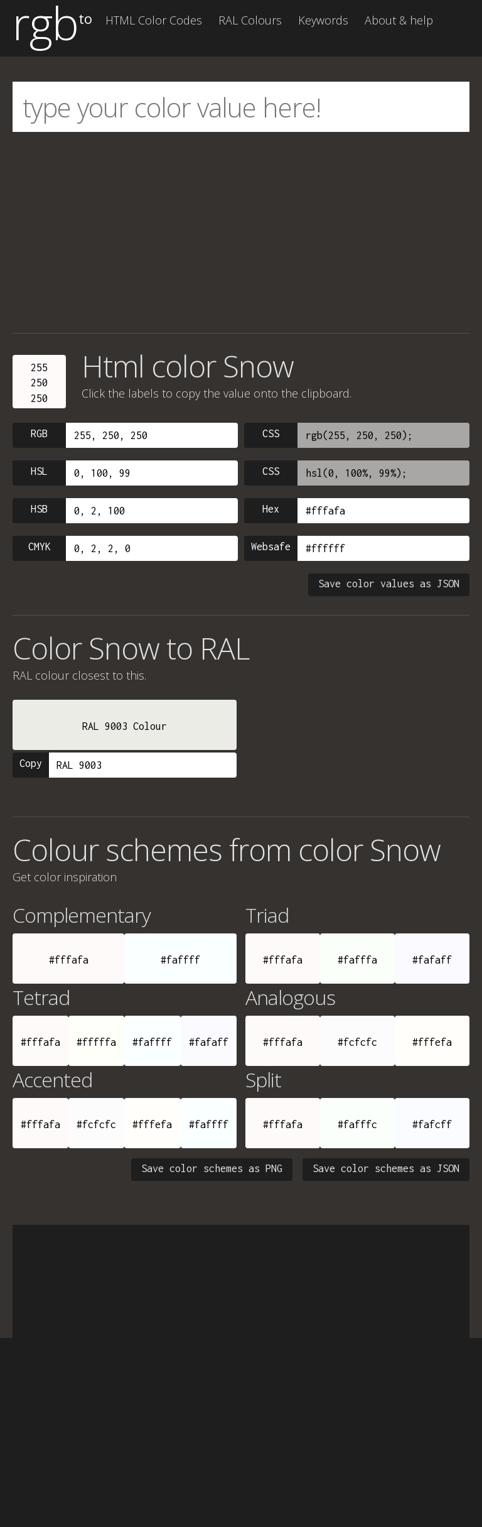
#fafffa (357, 959)
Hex (270, 508)
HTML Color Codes (153, 20)
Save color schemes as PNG (211, 1168)
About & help (399, 20)
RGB (39, 433)
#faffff (180, 959)
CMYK (39, 546)
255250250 (39, 383)
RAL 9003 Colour (124, 726)
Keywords (323, 20)
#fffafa (68, 959)
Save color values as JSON (388, 583)
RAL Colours (250, 20)
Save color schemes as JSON (386, 1168)
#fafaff (432, 959)
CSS (270, 433)
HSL (39, 471)
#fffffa (96, 1042)
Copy (30, 763)
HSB (39, 508)
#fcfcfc (357, 1042)
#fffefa (432, 1042)
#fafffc (357, 1124)
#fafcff (432, 1124)
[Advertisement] (241, 232)
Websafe (271, 546)
